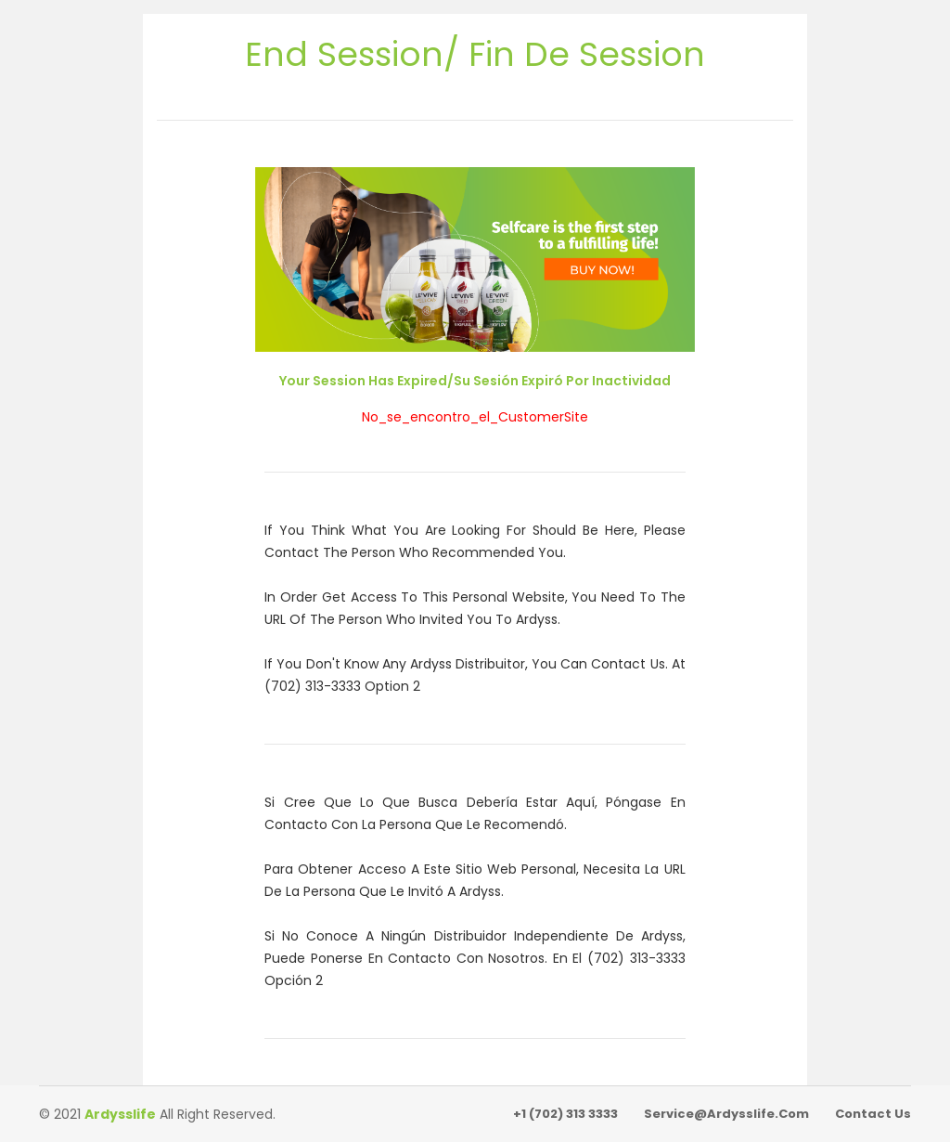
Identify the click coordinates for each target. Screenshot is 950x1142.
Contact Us (873, 1114)
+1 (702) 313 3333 (565, 1114)
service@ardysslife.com (726, 1114)
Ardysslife (120, 1114)
